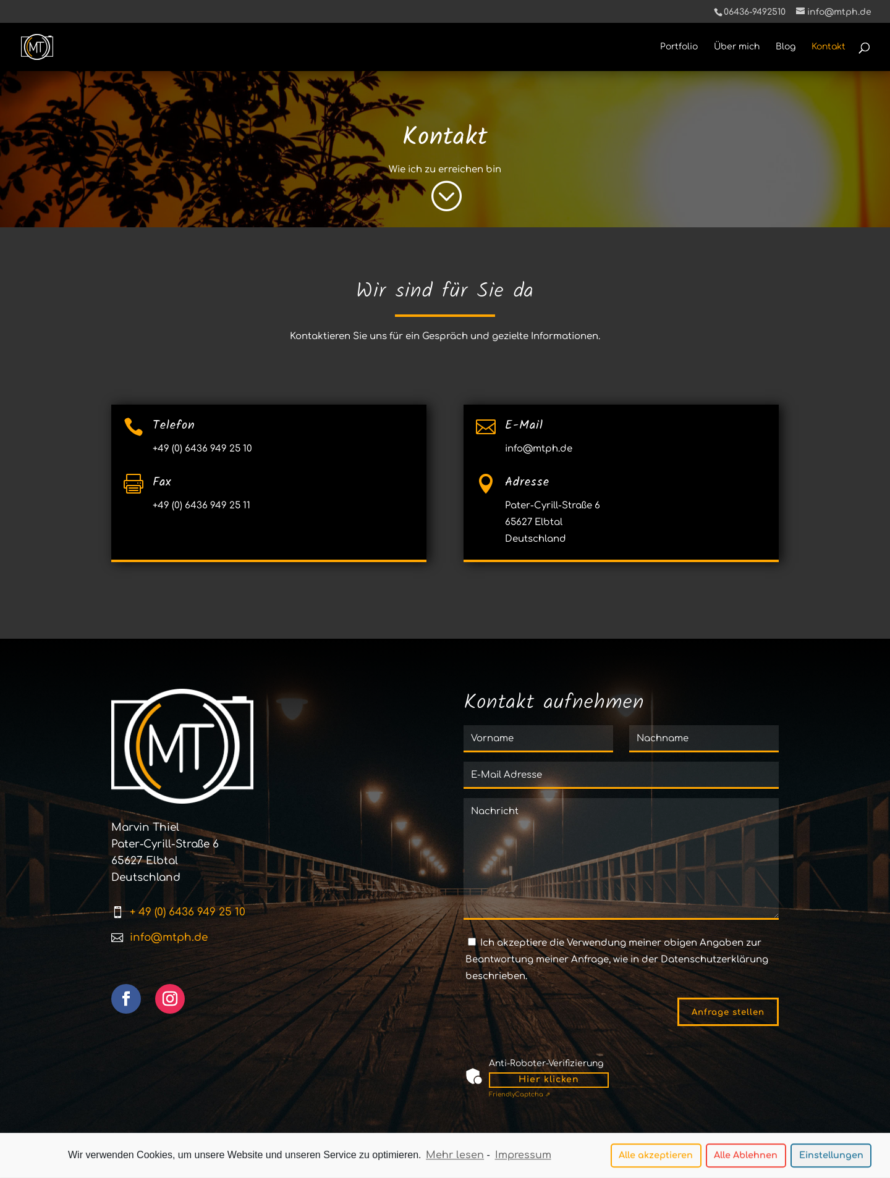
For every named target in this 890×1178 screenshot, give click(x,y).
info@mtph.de (538, 449)
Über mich (737, 47)
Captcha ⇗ (519, 1094)
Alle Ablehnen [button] (746, 1157)
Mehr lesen (455, 1157)
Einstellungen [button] (831, 1157)
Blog (785, 47)
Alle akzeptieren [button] (656, 1157)
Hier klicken (549, 1079)
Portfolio (679, 47)
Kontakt (829, 47)
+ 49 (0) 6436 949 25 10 (187, 912)
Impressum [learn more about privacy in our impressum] (523, 1157)
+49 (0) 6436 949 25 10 (202, 449)
